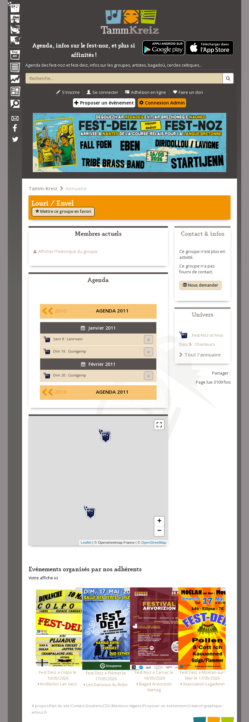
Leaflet (86, 542)
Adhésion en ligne (145, 92)
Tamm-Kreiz (43, 188)
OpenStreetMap (153, 542)
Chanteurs (204, 344)
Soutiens (93, 705)
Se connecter (102, 92)
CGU (107, 705)
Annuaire (76, 188)
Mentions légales (126, 705)
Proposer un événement (165, 705)
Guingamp (77, 351)
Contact (78, 705)
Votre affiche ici (43, 578)
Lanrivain (75, 338)
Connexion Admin (162, 103)
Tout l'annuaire (200, 354)
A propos (40, 705)
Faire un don (188, 92)
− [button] (159, 531)
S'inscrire (68, 92)
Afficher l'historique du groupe (68, 251)
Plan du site (59, 705)
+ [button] (159, 521)
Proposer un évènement (104, 103)
